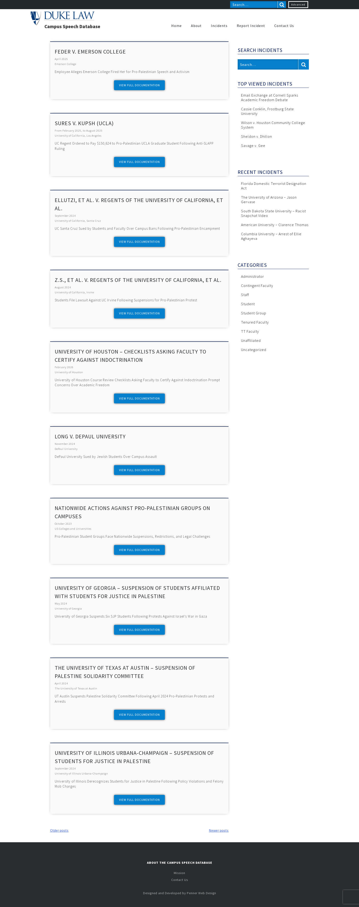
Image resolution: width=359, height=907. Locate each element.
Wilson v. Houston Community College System (273, 125)
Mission (179, 873)
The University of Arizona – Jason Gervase (269, 199)
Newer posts (218, 830)
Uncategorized (253, 349)
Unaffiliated (251, 340)
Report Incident (251, 25)
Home (176, 25)
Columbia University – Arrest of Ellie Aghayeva (271, 236)
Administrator (252, 276)
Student (248, 304)
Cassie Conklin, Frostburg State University (267, 111)
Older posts (59, 830)
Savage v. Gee (253, 145)
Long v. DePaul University (90, 436)
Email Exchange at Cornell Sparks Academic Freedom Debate (269, 97)
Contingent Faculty (257, 285)
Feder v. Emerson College (90, 51)
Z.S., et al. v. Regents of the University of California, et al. (138, 279)
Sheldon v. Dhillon (256, 136)
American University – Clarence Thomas (274, 224)
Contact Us (284, 25)
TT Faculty (250, 331)
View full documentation (139, 85)
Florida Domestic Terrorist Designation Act (273, 185)
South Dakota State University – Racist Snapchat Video (273, 213)
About (196, 25)
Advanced (298, 4)
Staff (245, 294)
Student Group (253, 313)
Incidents (219, 25)
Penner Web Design (201, 893)
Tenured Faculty (255, 322)
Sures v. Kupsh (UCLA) (84, 123)
